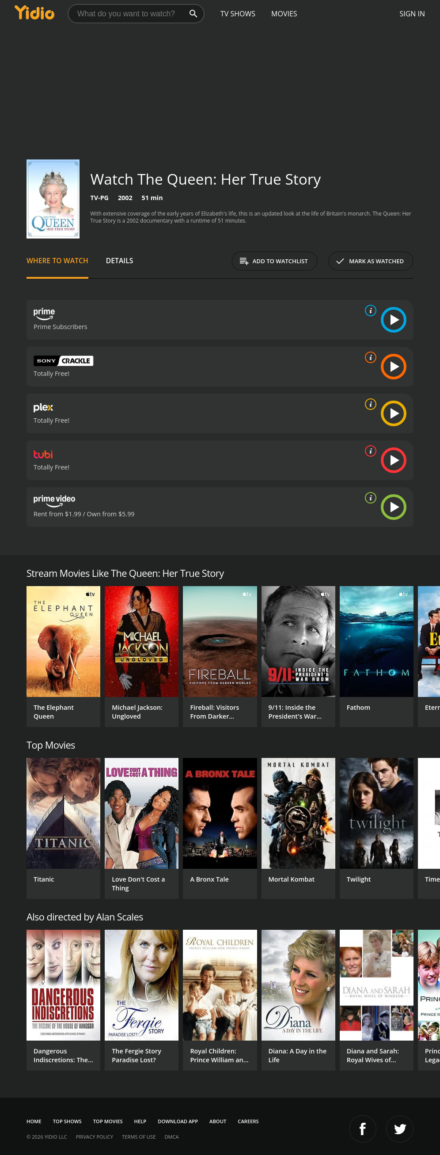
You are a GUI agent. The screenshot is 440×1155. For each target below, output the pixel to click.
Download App (178, 1121)
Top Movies (108, 1121)
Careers (248, 1121)
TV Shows (237, 14)
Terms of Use (139, 1136)
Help (140, 1121)
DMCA (171, 1136)
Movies (284, 14)
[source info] (368, 310)
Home (34, 1121)
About (217, 1121)
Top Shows (67, 1121)
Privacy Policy (94, 1136)
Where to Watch (57, 260)
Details (119, 260)
